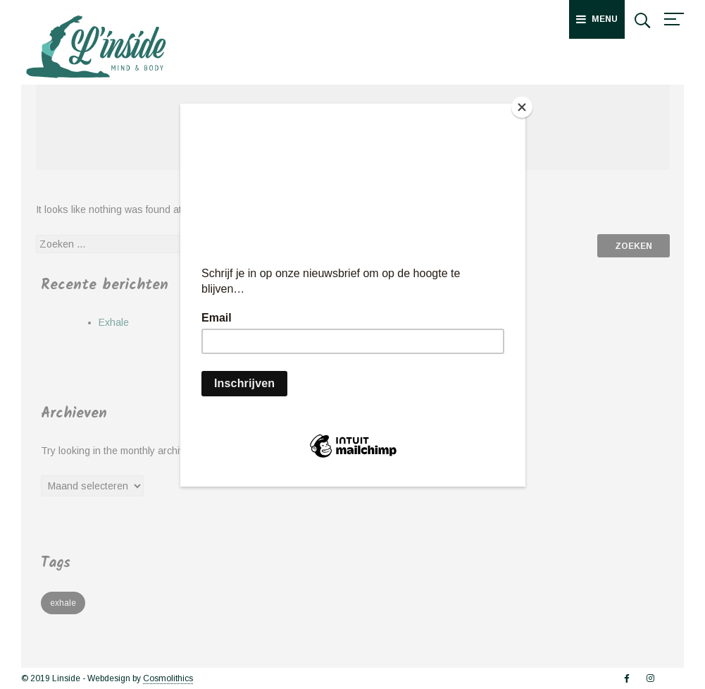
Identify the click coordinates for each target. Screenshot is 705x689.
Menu (597, 19)
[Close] (521, 107)
